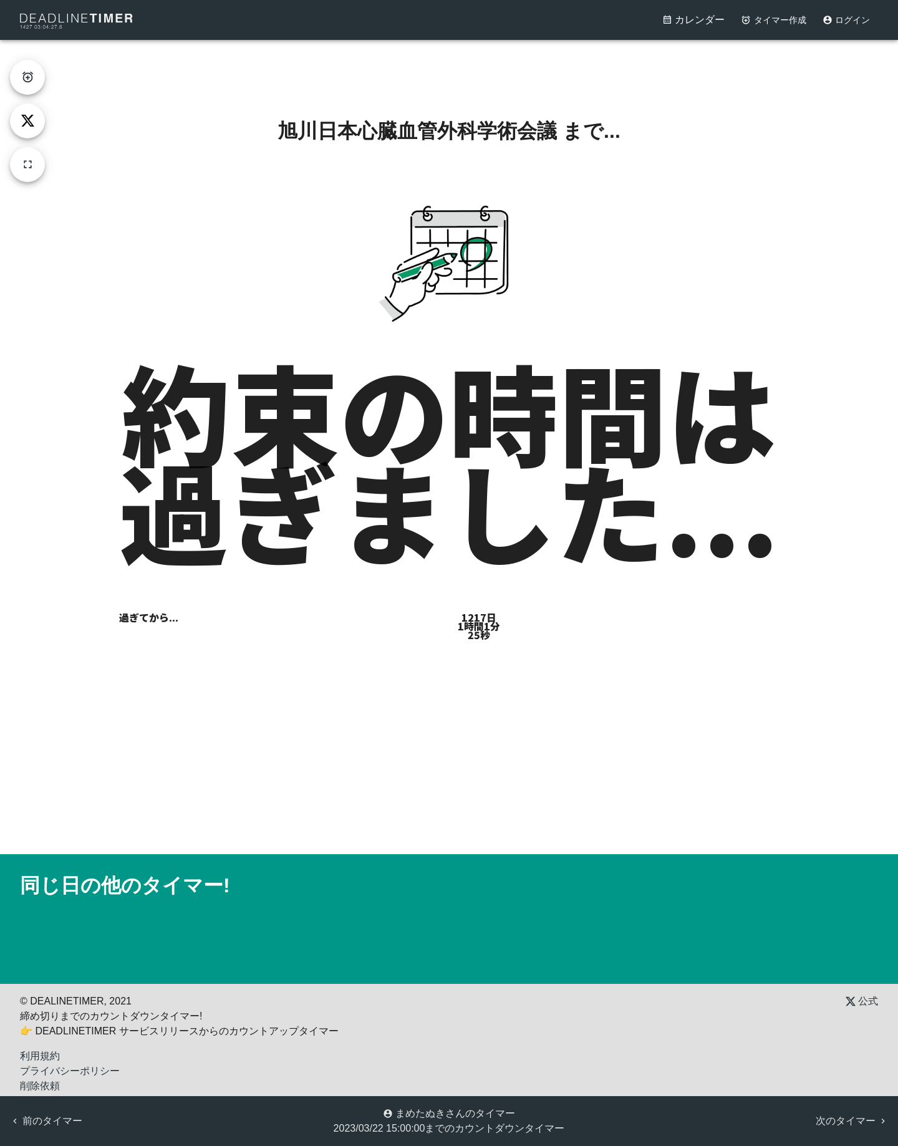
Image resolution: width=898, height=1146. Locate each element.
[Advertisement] (449, 68)
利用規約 (40, 1056)
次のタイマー (852, 1120)
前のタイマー (46, 1120)
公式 (862, 1001)
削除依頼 (40, 1086)
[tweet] (27, 121)
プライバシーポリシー (70, 1071)
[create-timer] (27, 77)
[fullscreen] (27, 164)
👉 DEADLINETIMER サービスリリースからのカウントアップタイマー (179, 1031)
